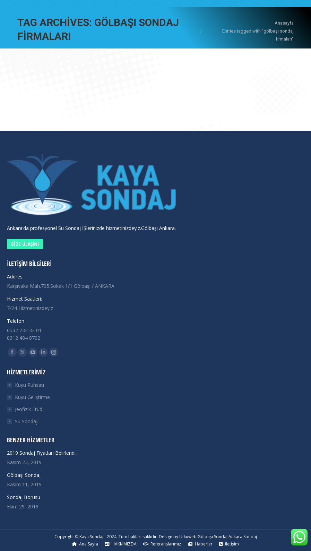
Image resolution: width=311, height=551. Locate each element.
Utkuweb (188, 537)
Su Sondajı (26, 421)
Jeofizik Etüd (28, 409)
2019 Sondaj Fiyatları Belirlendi (41, 453)
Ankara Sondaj (242, 537)
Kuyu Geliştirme (32, 397)
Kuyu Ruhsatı (29, 385)
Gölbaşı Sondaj (24, 475)
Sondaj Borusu (23, 497)
